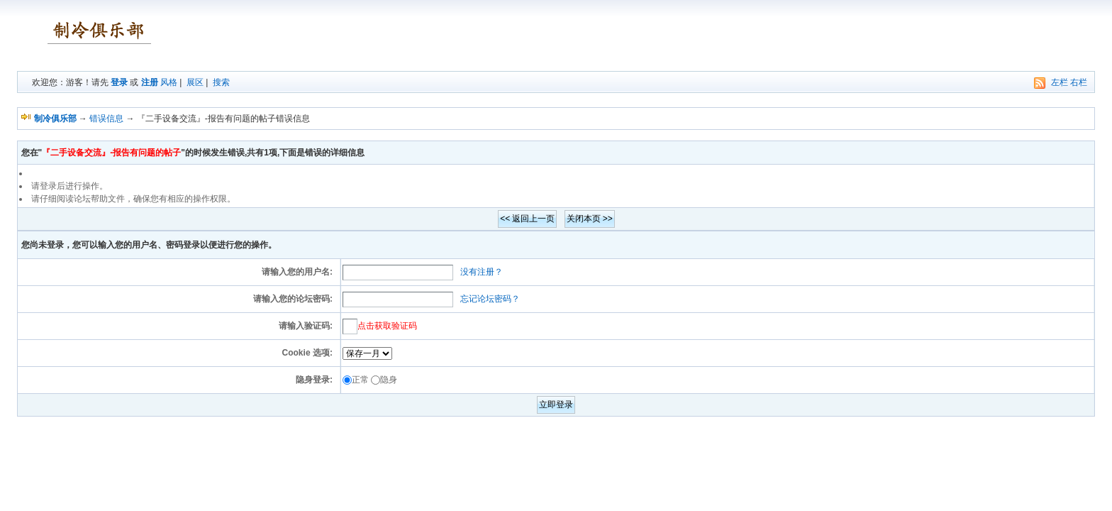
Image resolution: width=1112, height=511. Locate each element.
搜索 (221, 82)
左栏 (1059, 82)
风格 (168, 82)
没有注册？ (481, 272)
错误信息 (106, 118)
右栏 (1078, 82)
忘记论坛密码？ (490, 299)
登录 (119, 82)
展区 (195, 82)
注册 (149, 82)
